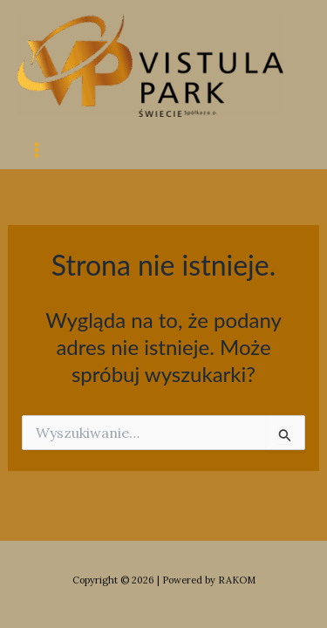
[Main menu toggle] (36, 150)
